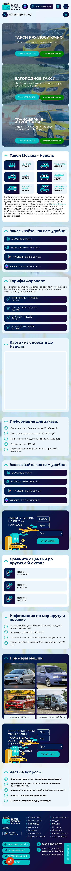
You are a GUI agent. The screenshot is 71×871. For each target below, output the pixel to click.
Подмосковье (35, 821)
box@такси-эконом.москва (55, 854)
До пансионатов (60, 817)
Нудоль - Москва (57, 204)
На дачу (56, 821)
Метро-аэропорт (60, 833)
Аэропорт (33, 827)
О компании (34, 817)
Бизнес (25, 176)
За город (56, 827)
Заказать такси (27, 53)
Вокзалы (32, 830)
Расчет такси (34, 833)
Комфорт (26, 164)
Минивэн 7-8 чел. (26, 187)
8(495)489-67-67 (20, 14)
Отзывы (56, 824)
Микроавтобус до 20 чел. (61, 187)
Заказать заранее (36, 836)
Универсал (60, 164)
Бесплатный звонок (52, 54)
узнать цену (48, 541)
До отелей (57, 830)
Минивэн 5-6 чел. (59, 176)
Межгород (33, 824)
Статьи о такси (59, 836)
